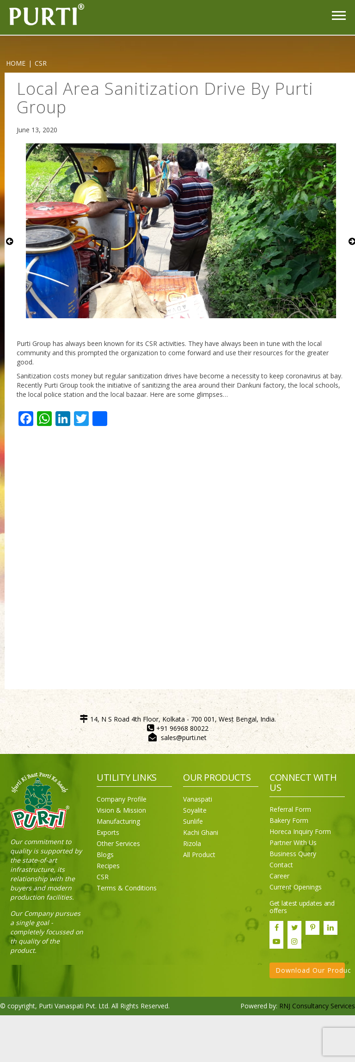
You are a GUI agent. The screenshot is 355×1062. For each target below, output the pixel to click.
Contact (281, 864)
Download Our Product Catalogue (310, 970)
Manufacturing (118, 821)
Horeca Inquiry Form (300, 831)
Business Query (292, 853)
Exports (108, 832)
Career (279, 875)
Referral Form (290, 809)
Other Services (118, 843)
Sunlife (193, 821)
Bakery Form (288, 820)
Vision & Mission (121, 810)
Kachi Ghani (200, 832)
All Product (199, 854)
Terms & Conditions (127, 887)
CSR (103, 876)
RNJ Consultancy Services (317, 1005)
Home (15, 63)
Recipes (108, 865)
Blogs (105, 854)
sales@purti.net (184, 737)
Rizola (192, 843)
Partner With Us (293, 842)
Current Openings (295, 887)
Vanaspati (197, 799)
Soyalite (195, 810)
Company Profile (122, 799)
